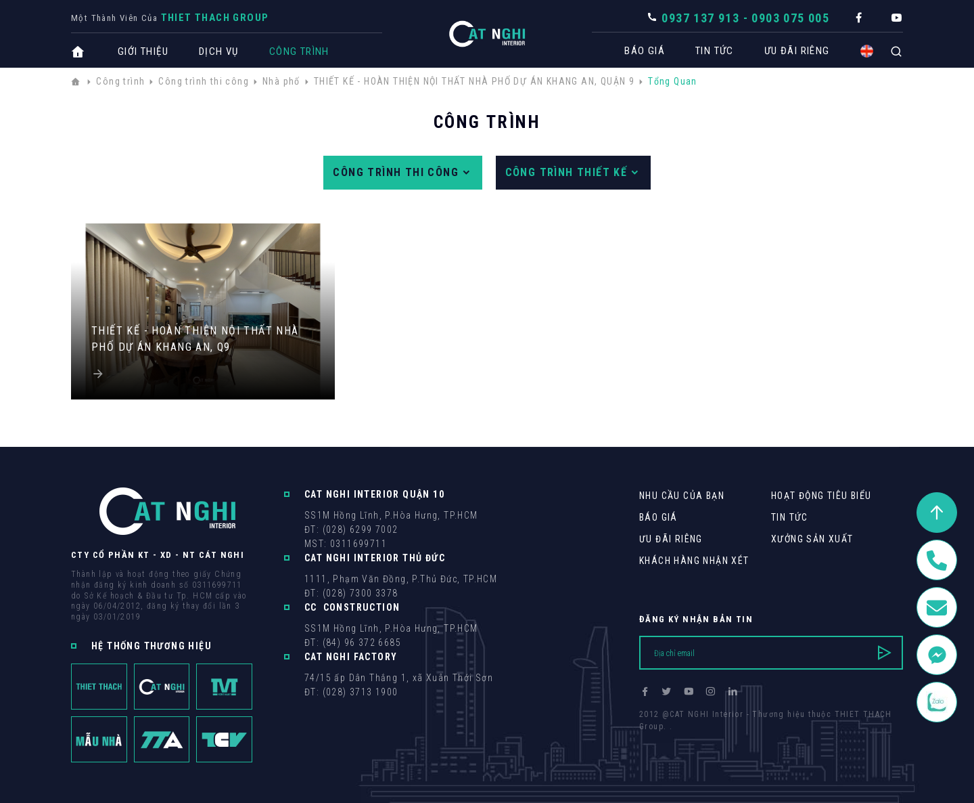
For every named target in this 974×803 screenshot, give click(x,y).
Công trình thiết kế (573, 173)
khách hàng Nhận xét (694, 560)
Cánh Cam (732, 738)
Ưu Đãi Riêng (790, 51)
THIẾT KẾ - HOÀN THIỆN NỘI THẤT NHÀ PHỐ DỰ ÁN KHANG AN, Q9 (195, 338)
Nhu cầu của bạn (681, 495)
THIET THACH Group (215, 18)
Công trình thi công (402, 173)
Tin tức (708, 51)
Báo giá (638, 51)
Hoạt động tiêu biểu (821, 495)
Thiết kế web (666, 738)
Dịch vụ (219, 51)
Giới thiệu (143, 51)
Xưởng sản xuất (812, 539)
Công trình (299, 51)
